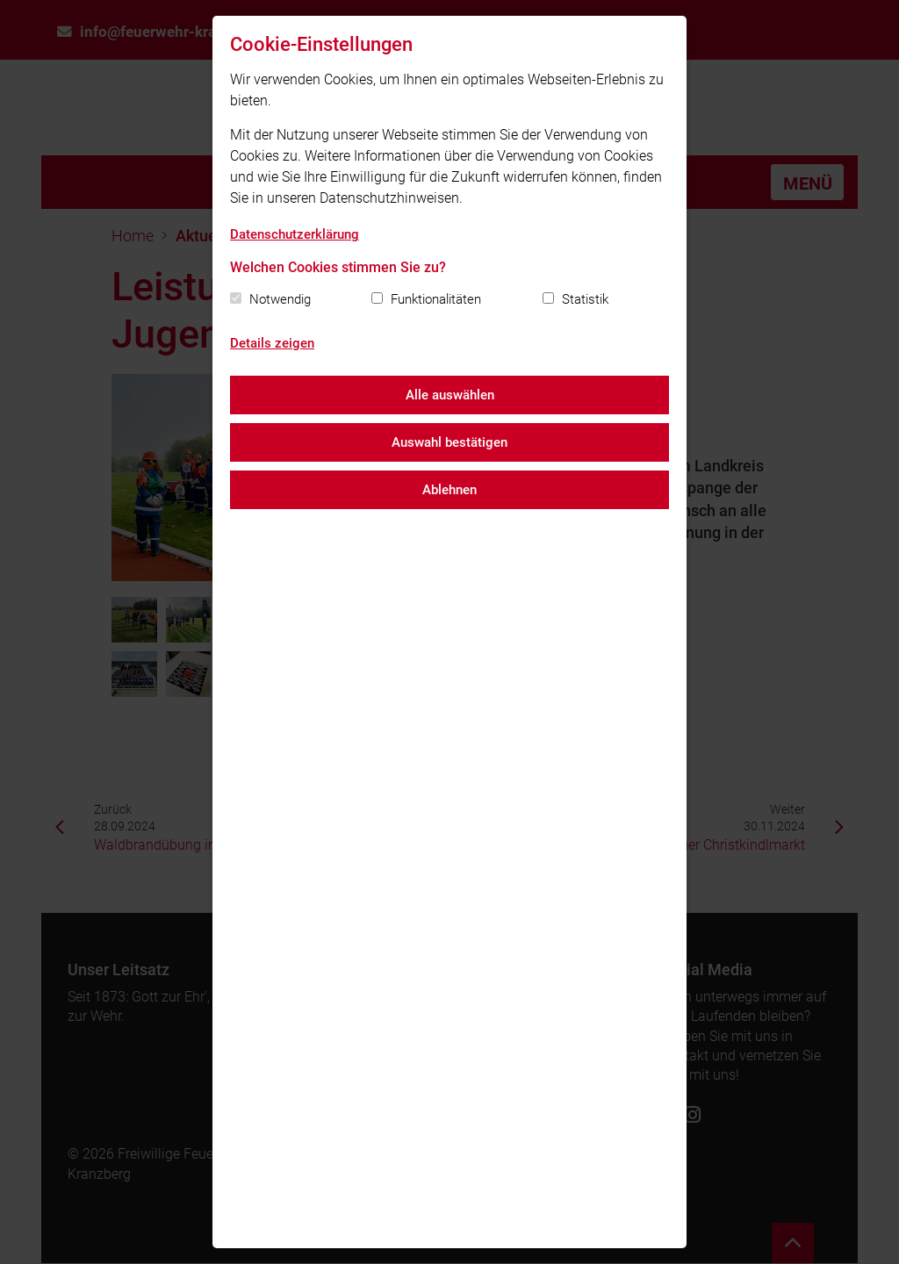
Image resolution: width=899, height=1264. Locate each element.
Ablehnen (449, 490)
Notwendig (280, 299)
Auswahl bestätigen (449, 442)
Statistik (585, 299)
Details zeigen (272, 343)
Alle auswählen (450, 395)
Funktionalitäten (436, 299)
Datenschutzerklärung (294, 234)
